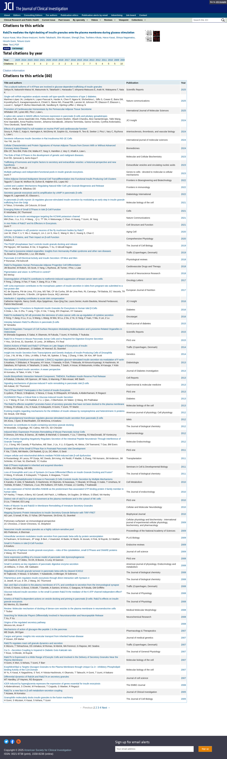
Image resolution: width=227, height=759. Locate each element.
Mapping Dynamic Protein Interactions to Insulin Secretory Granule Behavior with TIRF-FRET (49, 512)
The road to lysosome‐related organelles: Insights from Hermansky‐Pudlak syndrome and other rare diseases (57, 251)
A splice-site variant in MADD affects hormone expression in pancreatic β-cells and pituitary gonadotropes (55, 116)
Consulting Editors (33, 15)
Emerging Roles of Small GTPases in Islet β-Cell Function (32, 209)
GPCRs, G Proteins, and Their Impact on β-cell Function (31, 237)
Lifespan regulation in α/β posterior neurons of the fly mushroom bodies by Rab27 (44, 230)
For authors (51, 15)
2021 (42, 60)
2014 (85, 60)
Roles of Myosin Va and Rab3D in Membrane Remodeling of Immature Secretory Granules (48, 505)
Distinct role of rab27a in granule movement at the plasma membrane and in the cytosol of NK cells (52, 498)
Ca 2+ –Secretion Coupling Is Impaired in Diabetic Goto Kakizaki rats (38, 650)
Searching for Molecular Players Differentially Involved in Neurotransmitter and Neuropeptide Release (53, 615)
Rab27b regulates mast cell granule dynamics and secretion (33, 643)
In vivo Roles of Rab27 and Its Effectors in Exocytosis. (30, 223)
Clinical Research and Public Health (21, 20)
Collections (137, 20)
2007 (183, 631)
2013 (91, 60)
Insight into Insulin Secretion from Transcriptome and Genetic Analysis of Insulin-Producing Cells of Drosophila (58, 352)
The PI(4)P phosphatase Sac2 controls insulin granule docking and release (40, 244)
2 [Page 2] (96, 707)
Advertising (117, 15)
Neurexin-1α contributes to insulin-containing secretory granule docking (39, 425)
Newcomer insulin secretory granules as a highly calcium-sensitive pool (39, 529)
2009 (116, 60)
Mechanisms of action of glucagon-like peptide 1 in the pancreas (35, 629)
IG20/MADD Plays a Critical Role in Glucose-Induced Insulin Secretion (38, 397)
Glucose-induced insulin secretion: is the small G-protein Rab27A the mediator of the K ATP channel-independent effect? (63, 592)
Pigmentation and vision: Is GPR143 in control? (27, 272)
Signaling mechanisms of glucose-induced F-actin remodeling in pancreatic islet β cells (46, 383)
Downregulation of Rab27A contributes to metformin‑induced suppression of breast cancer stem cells (53, 279)
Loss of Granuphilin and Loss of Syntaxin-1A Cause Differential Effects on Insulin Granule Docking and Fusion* (58, 472)
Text (11, 44)
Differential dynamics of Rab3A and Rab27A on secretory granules (36, 676)
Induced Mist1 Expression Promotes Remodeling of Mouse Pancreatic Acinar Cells (44, 432)
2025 (17, 60)
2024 (23, 60)
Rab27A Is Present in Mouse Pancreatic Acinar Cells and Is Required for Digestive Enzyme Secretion (53, 339)
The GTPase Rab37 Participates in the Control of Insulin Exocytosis (37, 390)
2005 (183, 692)
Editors (17, 15)
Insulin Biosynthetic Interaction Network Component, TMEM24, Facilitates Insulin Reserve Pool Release (55, 376)
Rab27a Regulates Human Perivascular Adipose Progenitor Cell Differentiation (42, 265)
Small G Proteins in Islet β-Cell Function (23, 543)
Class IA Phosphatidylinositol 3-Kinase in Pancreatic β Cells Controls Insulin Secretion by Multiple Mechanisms (58, 479)
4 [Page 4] (100, 707)
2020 (48, 60)
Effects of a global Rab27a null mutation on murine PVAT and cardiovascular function (45, 128)
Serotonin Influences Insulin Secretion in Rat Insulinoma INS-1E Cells (38, 138)
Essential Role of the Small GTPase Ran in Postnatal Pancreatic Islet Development (44, 448)
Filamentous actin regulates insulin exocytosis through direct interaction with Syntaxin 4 (46, 578)
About (7, 15)
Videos (94, 20)
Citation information (14, 70)
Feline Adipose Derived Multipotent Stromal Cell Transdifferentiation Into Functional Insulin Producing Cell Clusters (60, 179)
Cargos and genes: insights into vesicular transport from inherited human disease (44, 636)
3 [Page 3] (98, 707)
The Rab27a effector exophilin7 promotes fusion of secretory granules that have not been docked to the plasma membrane (64, 404)
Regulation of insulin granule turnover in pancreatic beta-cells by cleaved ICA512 (43, 571)
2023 (29, 60)
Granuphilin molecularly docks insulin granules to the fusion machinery (38, 697)
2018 (60, 60)
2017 (67, 60)
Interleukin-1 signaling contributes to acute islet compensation (34, 298)
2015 (79, 60)
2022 (36, 60)
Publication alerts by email (95, 15)
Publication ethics (69, 15)
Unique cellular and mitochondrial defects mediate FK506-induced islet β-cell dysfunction (47, 455)
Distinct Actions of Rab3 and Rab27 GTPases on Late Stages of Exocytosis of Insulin (45, 345)
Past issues (64, 20)
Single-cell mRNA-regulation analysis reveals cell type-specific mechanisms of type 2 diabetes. (50, 96)
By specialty (79, 20)
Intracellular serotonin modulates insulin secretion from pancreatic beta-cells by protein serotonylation (53, 536)
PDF (17, 44)
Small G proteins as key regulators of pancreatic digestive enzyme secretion (41, 564)
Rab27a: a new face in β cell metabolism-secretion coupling (33, 690)
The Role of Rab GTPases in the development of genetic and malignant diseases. (44, 155)
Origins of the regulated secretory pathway (25, 622)
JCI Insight (221, 2)
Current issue (48, 20)
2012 (98, 60)
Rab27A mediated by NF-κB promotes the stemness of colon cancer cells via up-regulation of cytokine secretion (59, 315)
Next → (106, 707)
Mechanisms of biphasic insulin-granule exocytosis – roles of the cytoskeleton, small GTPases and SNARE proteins (60, 550)
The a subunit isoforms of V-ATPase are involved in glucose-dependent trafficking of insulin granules (53, 86)
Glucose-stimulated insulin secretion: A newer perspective (32, 369)
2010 (110, 60)
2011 (104, 60)
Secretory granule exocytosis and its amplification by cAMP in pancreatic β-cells (43, 192)
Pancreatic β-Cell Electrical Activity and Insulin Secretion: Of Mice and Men (40, 258)
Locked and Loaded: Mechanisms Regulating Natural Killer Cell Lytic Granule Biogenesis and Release (54, 186)
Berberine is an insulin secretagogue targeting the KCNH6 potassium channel (42, 216)
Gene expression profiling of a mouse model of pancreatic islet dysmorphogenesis (44, 557)
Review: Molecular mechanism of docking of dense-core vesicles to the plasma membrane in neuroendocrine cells (60, 608)
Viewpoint (123, 20)
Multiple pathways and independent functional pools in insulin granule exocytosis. (44, 172)
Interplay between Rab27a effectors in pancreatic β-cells (31, 322)
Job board (131, 15)
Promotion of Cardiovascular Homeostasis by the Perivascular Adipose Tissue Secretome (48, 109)
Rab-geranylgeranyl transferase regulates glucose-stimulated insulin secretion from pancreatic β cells (53, 418)
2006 (183, 685)
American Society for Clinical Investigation (47, 750)
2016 (73, 60)
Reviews (108, 20)
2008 (122, 60)
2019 (54, 60)
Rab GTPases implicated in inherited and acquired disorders (33, 465)
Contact (143, 15)
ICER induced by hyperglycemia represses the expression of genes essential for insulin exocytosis (52, 683)
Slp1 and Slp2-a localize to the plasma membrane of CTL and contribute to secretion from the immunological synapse (61, 585)
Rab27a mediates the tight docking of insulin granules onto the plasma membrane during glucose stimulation (68, 32)
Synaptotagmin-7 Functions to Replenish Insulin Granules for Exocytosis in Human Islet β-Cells (50, 308)
